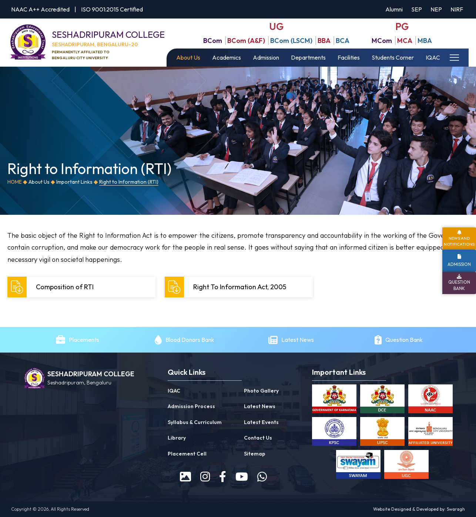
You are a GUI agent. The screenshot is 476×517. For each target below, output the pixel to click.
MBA (425, 40)
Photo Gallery (261, 390)
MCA (404, 40)
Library (177, 437)
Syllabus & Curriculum (195, 422)
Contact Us (258, 437)
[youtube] (241, 477)
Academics (226, 57)
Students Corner (393, 57)
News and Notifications (459, 241)
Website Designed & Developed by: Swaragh (419, 509)
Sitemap (254, 453)
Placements (84, 339)
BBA (324, 40)
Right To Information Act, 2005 (226, 287)
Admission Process (191, 406)
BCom (212, 40)
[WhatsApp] (262, 477)
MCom (382, 40)
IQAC (433, 57)
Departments (308, 57)
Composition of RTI (51, 287)
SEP (416, 9)
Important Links (74, 182)
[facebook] (222, 477)
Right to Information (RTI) (128, 182)
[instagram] (205, 477)
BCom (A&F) (246, 40)
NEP (436, 9)
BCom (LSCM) (291, 40)
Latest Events (261, 422)
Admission (266, 57)
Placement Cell (187, 453)
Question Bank (404, 339)
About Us (188, 57)
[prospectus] (185, 477)
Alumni (394, 9)
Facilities (349, 57)
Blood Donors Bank (189, 339)
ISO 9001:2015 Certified (112, 9)
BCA (342, 40)
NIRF (456, 9)
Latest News (298, 339)
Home (14, 182)
